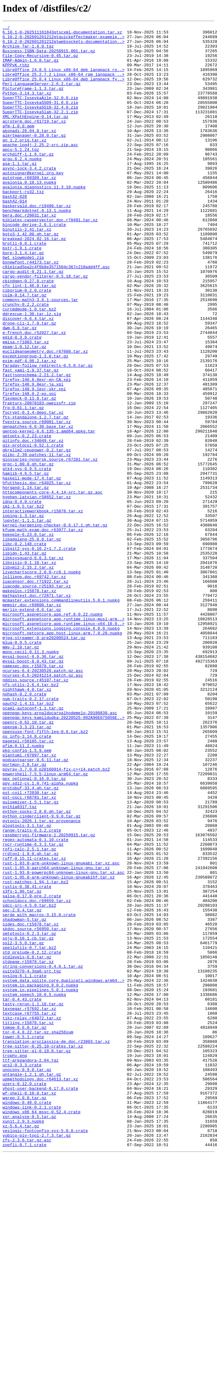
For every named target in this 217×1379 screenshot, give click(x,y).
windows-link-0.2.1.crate (32, 1324)
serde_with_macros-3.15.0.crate (39, 1093)
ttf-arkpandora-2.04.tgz (30, 1267)
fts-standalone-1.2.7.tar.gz (35, 496)
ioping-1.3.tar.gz (23, 614)
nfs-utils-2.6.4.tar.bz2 (30, 817)
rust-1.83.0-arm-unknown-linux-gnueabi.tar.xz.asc (61, 1031)
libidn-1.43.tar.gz (24, 659)
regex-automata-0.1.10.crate (35, 1003)
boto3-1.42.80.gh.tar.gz (30, 276)
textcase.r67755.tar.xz (29, 1211)
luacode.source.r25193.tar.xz (37, 698)
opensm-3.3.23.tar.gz (27, 867)
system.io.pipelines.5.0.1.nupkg (40, 1183)
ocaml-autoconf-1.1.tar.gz (33, 845)
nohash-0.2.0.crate (24, 828)
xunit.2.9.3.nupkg (23, 1341)
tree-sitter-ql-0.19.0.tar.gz (37, 1256)
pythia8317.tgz (20, 963)
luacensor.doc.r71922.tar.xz (35, 693)
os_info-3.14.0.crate (27, 879)
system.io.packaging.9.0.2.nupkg (40, 1177)
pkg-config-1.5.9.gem (27, 896)
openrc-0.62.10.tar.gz (28, 862)
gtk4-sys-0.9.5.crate (27, 558)
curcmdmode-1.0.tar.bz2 (29, 366)
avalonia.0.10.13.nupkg (29, 214)
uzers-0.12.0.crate (24, 1296)
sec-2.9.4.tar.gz (22, 1087)
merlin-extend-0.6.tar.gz (32, 727)
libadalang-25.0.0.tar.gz (32, 642)
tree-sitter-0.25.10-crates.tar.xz (43, 1250)
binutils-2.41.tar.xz (27, 270)
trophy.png (15, 1262)
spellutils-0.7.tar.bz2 (29, 1132)
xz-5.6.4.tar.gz (21, 1346)
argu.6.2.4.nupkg (22, 186)
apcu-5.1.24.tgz (21, 174)
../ (6, 28)
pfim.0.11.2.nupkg (23, 890)
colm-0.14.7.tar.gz (24, 349)
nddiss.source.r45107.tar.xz (35, 811)
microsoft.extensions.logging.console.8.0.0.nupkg (61, 749)
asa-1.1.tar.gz (20, 191)
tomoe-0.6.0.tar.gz (24, 1228)
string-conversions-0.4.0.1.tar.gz (43, 1155)
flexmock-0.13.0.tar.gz (29, 473)
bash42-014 (15, 236)
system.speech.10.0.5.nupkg (34, 1189)
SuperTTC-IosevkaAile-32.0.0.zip (40, 112)
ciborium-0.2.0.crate (27, 343)
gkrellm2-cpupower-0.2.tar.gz (37, 535)
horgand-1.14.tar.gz (26, 580)
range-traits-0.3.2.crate (32, 991)
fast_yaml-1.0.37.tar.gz (30, 439)
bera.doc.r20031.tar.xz (29, 253)
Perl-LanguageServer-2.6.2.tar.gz (42, 96)
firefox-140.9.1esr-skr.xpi (34, 462)
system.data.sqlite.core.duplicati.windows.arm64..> (63, 1172)
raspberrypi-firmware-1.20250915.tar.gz (49, 997)
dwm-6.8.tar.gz (20, 389)
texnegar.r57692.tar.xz (29, 1205)
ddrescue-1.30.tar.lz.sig (32, 372)
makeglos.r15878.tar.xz (29, 704)
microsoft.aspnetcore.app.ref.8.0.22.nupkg (53, 732)
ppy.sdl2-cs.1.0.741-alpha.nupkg (40, 935)
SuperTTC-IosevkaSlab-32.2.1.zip (40, 129)
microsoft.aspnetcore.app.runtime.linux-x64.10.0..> (63, 743)
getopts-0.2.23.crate (27, 518)
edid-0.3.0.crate (22, 400)
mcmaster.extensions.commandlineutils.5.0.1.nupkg (61, 715)
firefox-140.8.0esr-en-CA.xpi (37, 451)
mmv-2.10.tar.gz (21, 772)
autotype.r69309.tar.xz (29, 208)
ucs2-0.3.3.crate (22, 1273)
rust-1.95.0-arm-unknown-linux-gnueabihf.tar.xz (59, 1048)
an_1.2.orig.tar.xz (24, 163)
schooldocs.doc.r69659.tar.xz (37, 1076)
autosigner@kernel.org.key (33, 203)
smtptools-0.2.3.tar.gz (29, 1115)
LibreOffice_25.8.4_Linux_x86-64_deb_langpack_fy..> (63, 90)
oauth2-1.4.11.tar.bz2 (28, 839)
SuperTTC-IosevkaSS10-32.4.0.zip (40, 124)
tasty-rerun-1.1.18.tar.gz (33, 1200)
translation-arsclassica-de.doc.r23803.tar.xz (56, 1245)
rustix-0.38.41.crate (27, 1059)
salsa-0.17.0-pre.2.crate (32, 1070)
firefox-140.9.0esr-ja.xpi (33, 456)
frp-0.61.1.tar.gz (23, 484)
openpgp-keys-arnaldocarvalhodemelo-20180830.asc (60, 851)
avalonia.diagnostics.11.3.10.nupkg (44, 220)
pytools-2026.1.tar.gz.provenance (42, 980)
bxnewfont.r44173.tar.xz (30, 310)
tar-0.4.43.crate (22, 1194)
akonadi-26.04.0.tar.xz (29, 152)
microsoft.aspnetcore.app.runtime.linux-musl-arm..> (63, 738)
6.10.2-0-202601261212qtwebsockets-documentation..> (63, 45)
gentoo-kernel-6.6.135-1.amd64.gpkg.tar (49, 512)
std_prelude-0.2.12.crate (32, 1138)
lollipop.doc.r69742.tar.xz (34, 687)
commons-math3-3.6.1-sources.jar (40, 355)
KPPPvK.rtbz (16, 73)
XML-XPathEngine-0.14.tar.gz (35, 135)
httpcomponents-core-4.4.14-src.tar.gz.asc (53, 586)
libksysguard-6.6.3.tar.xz (33, 665)
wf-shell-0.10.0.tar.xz (29, 1307)
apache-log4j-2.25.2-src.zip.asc (40, 169)
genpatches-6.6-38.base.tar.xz (38, 507)
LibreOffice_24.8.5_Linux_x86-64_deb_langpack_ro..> (63, 79)
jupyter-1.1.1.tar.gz (27, 620)
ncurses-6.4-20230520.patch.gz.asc (43, 800)
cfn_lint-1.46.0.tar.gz (29, 338)
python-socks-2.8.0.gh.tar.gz (37, 969)
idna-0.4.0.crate (22, 597)
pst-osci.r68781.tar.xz (29, 952)
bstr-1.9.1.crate (22, 293)
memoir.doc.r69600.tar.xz (32, 721)
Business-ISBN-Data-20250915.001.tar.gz (49, 56)
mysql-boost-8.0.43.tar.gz (33, 789)
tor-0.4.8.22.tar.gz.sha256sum (38, 1234)
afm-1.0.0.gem (18, 146)
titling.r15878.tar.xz (28, 1222)
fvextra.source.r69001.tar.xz (37, 501)
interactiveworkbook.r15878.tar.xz (43, 608)
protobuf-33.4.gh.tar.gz (30, 941)
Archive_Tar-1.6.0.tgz (28, 51)
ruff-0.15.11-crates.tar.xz (34, 1025)
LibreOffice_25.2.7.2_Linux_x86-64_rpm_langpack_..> (63, 84)
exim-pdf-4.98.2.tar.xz (29, 428)
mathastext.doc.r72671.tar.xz (37, 710)
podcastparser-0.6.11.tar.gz (35, 907)
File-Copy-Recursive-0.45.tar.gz (40, 62)
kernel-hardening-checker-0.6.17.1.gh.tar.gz (55, 625)
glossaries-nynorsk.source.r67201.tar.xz (50, 546)
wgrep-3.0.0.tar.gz (24, 1312)
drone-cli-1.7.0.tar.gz (29, 383)
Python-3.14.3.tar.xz (27, 107)
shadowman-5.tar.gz (24, 1098)
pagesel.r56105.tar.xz (28, 884)
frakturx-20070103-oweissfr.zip (39, 479)
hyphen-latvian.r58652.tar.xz (37, 591)
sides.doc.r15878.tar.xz (30, 1104)
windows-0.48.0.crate (27, 1318)
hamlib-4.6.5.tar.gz (26, 563)
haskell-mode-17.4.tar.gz (32, 569)
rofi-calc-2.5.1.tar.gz (29, 1014)
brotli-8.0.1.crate (24, 287)
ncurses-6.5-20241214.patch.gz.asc (43, 805)
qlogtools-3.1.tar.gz (27, 986)
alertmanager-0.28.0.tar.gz (34, 158)
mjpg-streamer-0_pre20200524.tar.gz (44, 760)
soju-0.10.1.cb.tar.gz (28, 1121)
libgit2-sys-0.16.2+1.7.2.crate (39, 653)
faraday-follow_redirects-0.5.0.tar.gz (48, 434)
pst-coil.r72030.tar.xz (29, 946)
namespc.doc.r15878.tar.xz (33, 794)
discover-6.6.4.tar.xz (28, 377)
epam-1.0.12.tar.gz (24, 411)
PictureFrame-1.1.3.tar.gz (33, 101)
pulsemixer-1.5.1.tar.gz (30, 958)
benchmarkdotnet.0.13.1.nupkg (37, 248)
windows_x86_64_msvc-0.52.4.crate (42, 1329)
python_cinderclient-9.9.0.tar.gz (42, 974)
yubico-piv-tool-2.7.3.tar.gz (37, 1358)
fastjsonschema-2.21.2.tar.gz (37, 445)
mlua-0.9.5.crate (22, 766)
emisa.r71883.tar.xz (26, 405)
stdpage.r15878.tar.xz (28, 1149)
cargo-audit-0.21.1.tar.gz (33, 321)
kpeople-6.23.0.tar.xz (28, 636)
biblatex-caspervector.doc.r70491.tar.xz (50, 259)
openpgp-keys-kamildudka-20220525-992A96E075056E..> (63, 856)
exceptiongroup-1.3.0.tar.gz (35, 422)
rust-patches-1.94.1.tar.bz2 (35, 1053)
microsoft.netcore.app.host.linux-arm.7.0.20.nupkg (62, 755)
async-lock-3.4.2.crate (29, 197)
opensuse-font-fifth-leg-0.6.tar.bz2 (45, 873)
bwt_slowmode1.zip (23, 304)
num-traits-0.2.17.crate (30, 834)
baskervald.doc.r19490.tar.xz (37, 242)
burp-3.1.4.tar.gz (23, 298)
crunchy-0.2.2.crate (26, 360)
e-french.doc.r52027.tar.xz (34, 394)
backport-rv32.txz (23, 225)
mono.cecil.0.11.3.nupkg (30, 777)
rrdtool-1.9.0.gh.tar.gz (30, 1020)
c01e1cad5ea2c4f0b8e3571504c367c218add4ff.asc (56, 315)
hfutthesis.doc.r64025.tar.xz (37, 574)
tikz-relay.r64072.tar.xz (32, 1217)
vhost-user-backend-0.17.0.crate (40, 1301)
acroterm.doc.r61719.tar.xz (34, 141)
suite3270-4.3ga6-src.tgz (32, 1160)
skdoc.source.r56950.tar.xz (34, 1110)
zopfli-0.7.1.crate (24, 1369)
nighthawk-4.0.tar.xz (27, 822)
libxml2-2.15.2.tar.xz (28, 676)
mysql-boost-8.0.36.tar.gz (33, 783)
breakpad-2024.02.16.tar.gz (34, 282)
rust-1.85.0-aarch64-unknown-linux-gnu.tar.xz (56, 1036)
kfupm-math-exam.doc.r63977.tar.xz (43, 631)
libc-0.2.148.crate (24, 648)
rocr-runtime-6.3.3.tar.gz (33, 1008)
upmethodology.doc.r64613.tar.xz (40, 1290)
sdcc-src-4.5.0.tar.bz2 (29, 1081)
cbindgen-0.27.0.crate (28, 332)
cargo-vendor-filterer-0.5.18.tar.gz (45, 327)
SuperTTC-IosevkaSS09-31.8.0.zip (40, 118)
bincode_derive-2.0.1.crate (34, 265)
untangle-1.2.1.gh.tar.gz (32, 1284)
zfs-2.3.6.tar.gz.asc (27, 1363)
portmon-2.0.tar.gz (24, 912)
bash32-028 (15, 231)
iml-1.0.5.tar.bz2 (23, 603)
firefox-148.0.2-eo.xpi (29, 467)
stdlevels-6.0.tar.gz (27, 1143)
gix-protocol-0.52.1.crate (33, 529)
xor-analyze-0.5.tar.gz (29, 1335)
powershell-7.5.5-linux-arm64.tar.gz (45, 924)
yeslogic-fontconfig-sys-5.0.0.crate (45, 1352)
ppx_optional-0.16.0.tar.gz (34, 929)
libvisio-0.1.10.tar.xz (29, 670)
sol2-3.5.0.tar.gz (23, 1127)
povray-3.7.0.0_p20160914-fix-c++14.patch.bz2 (56, 918)
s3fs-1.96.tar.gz (22, 1065)
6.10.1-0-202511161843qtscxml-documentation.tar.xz (62, 34)
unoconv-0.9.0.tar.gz (27, 1279)
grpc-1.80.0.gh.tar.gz (28, 552)
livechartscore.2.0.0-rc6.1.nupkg (42, 681)
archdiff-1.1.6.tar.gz (28, 180)
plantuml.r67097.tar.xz (29, 901)
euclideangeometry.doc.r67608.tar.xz (45, 417)
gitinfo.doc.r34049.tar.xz (33, 524)
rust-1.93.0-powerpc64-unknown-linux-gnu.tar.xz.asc (63, 1042)
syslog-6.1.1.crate (24, 1166)
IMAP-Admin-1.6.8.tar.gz (30, 67)
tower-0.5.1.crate (23, 1239)
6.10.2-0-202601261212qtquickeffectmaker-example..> (63, 39)
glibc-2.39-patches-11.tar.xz (37, 541)
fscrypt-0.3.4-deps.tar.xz (33, 490)
